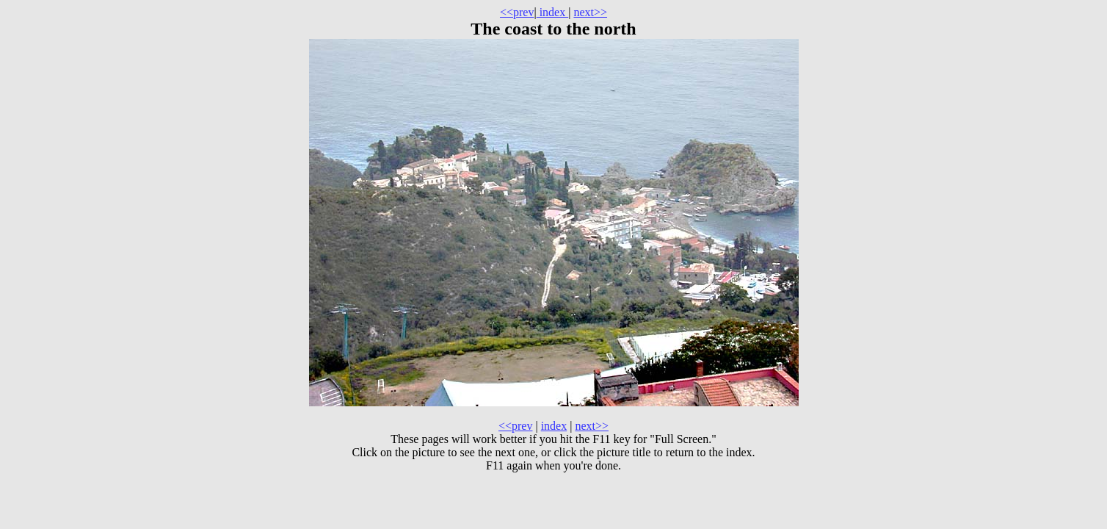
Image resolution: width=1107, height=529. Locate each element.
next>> (590, 12)
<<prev (517, 12)
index (553, 12)
